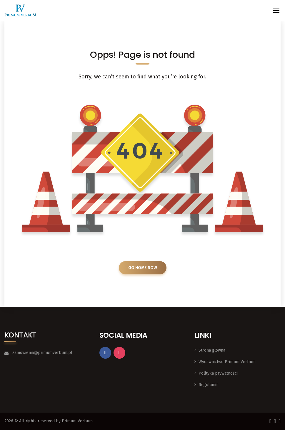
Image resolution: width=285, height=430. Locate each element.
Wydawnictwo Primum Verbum (227, 361)
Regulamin (209, 384)
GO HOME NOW (142, 267)
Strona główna (212, 350)
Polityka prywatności (218, 373)
